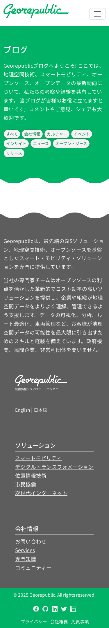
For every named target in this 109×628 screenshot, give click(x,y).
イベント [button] (82, 134)
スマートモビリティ (38, 458)
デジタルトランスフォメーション (54, 466)
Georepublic (42, 594)
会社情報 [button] (32, 134)
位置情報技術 (31, 475)
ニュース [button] (41, 143)
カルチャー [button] (57, 134)
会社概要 (59, 621)
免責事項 (80, 621)
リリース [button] (14, 153)
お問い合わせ (31, 541)
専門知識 (25, 558)
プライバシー (34, 621)
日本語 (40, 409)
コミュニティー (33, 567)
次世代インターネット (41, 492)
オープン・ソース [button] (71, 143)
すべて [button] (12, 134)
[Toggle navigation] (97, 14)
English (22, 409)
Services (25, 550)
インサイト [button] (16, 143)
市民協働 (25, 484)
